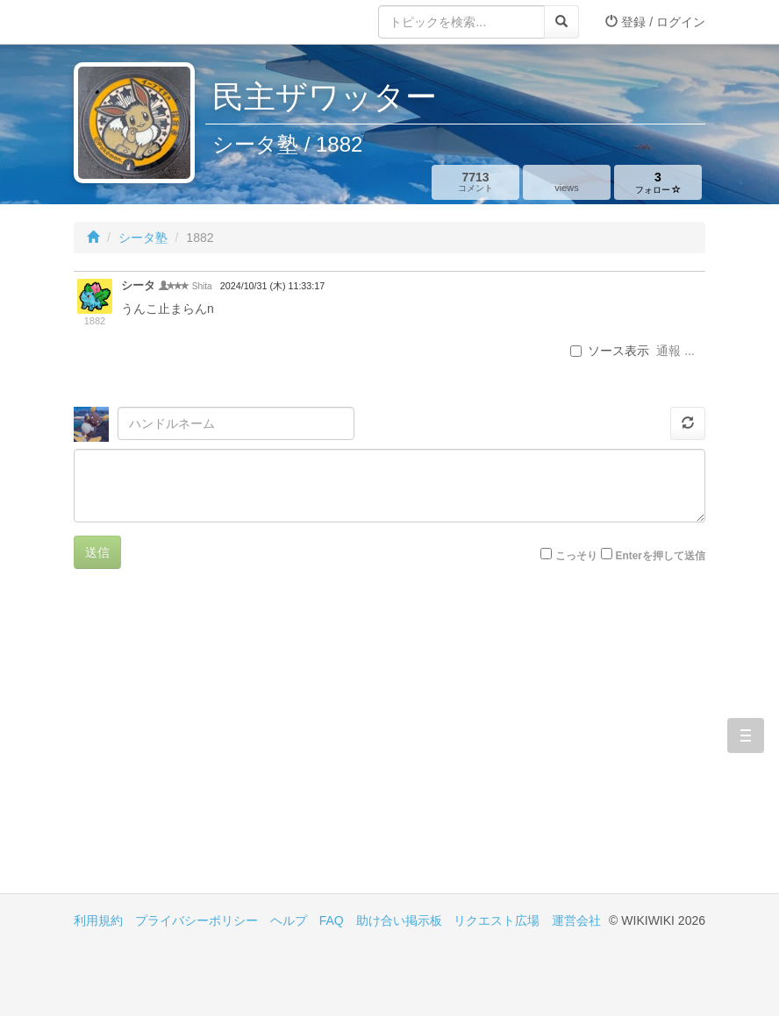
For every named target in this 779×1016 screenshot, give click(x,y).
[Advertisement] (232, 744)
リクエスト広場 (497, 920)
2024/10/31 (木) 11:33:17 (272, 286)
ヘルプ (288, 920)
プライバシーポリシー (196, 920)
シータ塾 (143, 238)
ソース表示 (609, 351)
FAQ (331, 920)
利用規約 (98, 920)
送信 (97, 552)
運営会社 (576, 920)
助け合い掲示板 (399, 920)
